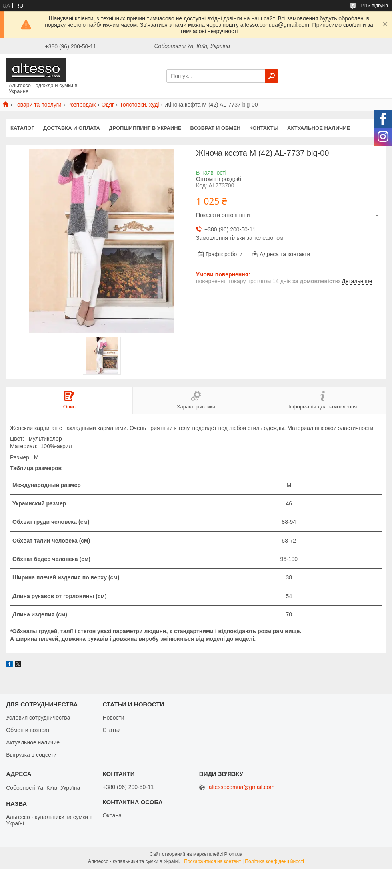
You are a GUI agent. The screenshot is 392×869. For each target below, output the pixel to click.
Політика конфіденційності (274, 861)
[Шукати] (271, 76)
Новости (113, 717)
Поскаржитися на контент (212, 861)
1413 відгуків (374, 5)
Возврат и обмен (215, 128)
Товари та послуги (37, 104)
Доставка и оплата (71, 128)
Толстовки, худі (139, 104)
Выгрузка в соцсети (31, 755)
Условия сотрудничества (38, 717)
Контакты (263, 128)
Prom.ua (233, 854)
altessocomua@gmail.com (241, 787)
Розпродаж (81, 104)
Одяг (107, 104)
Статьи (111, 730)
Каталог (22, 128)
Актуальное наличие (318, 128)
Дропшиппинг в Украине (145, 128)
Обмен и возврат (28, 730)
